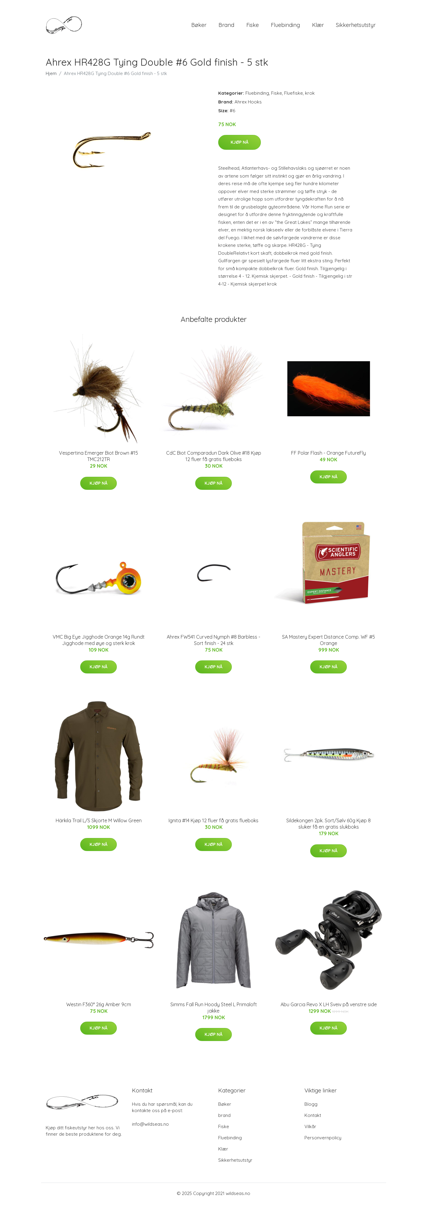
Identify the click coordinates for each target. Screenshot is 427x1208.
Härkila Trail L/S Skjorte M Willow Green (99, 825)
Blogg (310, 1108)
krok (310, 97)
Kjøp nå (239, 146)
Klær (318, 27)
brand (226, 27)
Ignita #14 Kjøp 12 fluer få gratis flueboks (213, 825)
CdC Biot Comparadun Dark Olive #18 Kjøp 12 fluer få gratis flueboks (213, 460)
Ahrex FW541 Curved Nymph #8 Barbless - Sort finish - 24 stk (213, 644)
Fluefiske (293, 97)
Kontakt (312, 1119)
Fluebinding (285, 27)
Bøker (198, 27)
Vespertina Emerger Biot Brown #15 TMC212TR (98, 460)
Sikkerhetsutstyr (356, 27)
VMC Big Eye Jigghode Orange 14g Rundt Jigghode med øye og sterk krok (99, 644)
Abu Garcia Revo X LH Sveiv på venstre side (329, 1009)
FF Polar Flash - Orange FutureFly (328, 457)
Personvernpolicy (322, 1142)
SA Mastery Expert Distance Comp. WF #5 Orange (328, 644)
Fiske (252, 27)
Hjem (51, 77)
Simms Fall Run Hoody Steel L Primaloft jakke (213, 1012)
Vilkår (310, 1131)
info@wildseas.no (150, 1128)
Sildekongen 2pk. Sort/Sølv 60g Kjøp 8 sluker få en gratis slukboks (328, 828)
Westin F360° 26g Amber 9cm (98, 1009)
